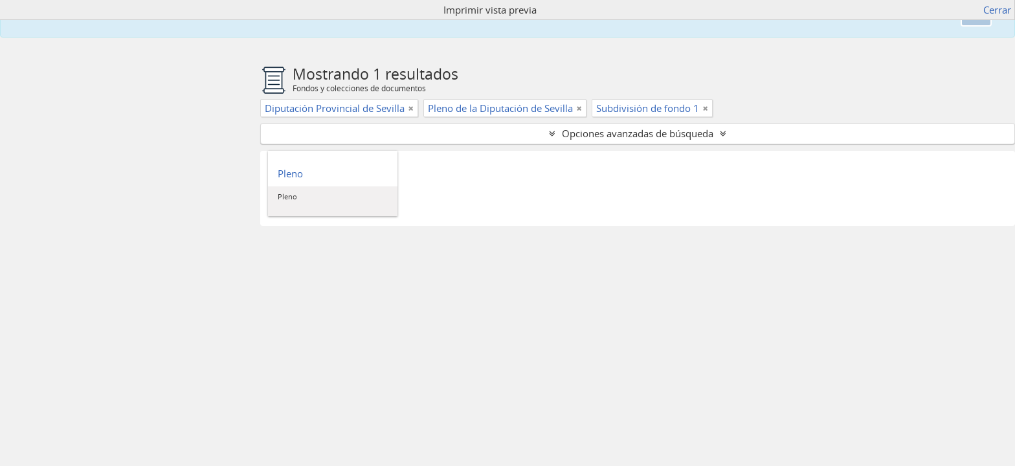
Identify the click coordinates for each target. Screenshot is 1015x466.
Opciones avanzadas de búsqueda (637, 133)
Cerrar (997, 9)
